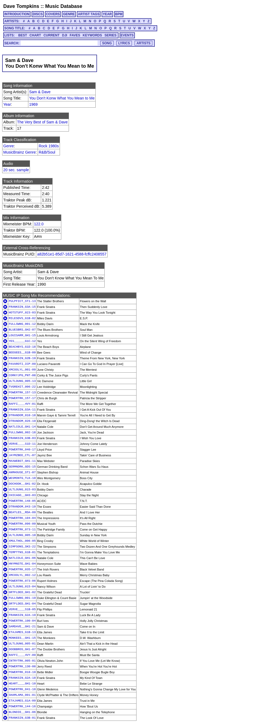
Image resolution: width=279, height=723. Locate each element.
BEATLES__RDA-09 (22, 512)
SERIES (111, 35)
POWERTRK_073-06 (22, 580)
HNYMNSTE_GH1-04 (22, 563)
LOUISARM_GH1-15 (22, 335)
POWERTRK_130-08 (22, 666)
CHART (35, 35)
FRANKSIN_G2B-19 (22, 358)
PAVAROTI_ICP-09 (22, 364)
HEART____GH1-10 (22, 683)
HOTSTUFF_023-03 (22, 312)
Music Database (63, 6)
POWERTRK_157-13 (22, 392)
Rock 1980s (49, 146)
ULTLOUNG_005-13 (22, 381)
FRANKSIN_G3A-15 (22, 306)
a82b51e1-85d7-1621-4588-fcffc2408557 (71, 254)
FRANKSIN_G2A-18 (22, 678)
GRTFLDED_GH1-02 (22, 592)
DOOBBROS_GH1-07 (22, 649)
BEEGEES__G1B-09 (22, 352)
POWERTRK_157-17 (22, 398)
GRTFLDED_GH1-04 (22, 603)
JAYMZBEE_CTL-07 (22, 455)
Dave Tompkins (21, 6)
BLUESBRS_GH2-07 (22, 329)
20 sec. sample (16, 170)
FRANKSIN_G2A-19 (22, 615)
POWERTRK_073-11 (22, 529)
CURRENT (52, 35)
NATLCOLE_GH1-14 (22, 426)
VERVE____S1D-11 (22, 443)
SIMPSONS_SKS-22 (22, 546)
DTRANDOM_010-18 (22, 415)
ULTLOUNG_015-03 (22, 489)
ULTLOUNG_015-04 (22, 586)
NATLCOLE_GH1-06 (22, 558)
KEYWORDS (92, 35)
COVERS (53, 14)
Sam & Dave (40, 92)
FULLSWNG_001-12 (22, 324)
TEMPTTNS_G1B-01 (22, 552)
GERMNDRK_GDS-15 (22, 466)
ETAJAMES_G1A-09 (22, 700)
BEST (22, 35)
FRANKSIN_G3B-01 (22, 717)
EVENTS (127, 35)
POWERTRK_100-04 (22, 620)
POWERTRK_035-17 (22, 569)
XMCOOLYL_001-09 (22, 369)
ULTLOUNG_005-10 (22, 535)
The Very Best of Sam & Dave (42, 122)
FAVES (75, 35)
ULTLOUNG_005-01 (22, 643)
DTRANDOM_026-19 (22, 421)
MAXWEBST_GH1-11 (22, 461)
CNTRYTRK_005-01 (22, 660)
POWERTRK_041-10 (22, 689)
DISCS (38, 14)
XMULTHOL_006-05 (22, 541)
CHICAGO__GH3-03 (22, 495)
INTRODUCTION (16, 14)
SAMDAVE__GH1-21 (22, 626)
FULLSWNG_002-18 (22, 432)
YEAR (107, 14)
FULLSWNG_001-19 (22, 598)
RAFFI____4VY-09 (22, 655)
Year (7, 104)
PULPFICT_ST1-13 (22, 301)
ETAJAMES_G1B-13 (22, 632)
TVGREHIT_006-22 (22, 386)
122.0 (39, 224)
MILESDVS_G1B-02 (22, 318)
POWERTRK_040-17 (22, 449)
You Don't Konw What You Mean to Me (62, 98)
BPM (119, 14)
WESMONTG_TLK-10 (22, 478)
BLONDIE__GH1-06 (22, 712)
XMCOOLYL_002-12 (22, 575)
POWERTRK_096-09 (22, 523)
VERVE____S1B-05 (22, 609)
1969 (33, 104)
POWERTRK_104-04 (22, 518)
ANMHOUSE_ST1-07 (22, 472)
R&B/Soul (47, 152)
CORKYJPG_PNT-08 (22, 375)
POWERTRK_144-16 (22, 706)
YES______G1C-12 (22, 341)
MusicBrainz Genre (19, 152)
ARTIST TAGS (88, 14)
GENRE (69, 14)
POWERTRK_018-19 (22, 672)
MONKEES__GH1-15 (22, 638)
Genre (8, 146)
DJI (64, 35)
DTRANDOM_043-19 (22, 506)
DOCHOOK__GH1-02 (22, 483)
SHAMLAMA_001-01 (22, 695)
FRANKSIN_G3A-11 (22, 409)
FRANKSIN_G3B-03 (22, 438)
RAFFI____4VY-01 (22, 404)
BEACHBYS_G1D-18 (22, 346)
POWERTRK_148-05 (22, 501)
